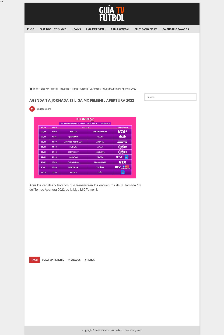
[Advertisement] (112, 57)
